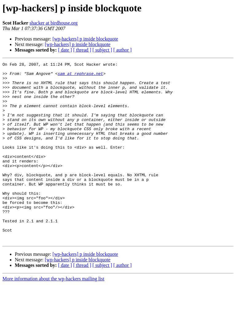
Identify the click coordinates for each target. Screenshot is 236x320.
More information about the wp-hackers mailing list (53, 314)
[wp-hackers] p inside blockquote (85, 38)
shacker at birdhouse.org (54, 22)
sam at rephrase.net (80, 76)
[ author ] (122, 50)
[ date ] (65, 50)
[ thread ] (82, 50)
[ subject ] (102, 50)
